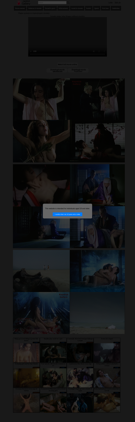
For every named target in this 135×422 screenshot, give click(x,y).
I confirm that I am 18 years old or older (67, 214)
